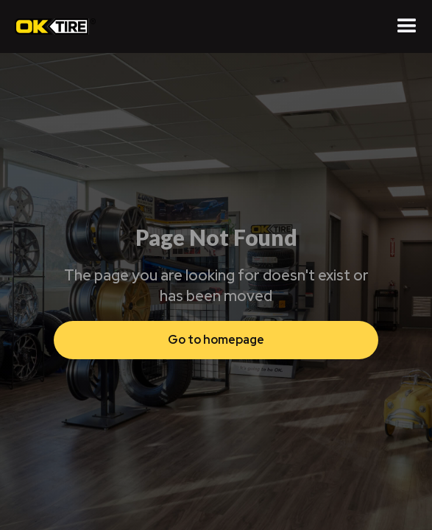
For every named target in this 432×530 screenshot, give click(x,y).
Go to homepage (216, 339)
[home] (51, 26)
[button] (407, 26)
